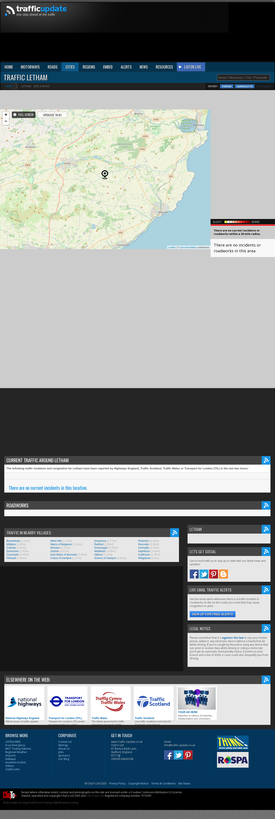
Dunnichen (12, 551)
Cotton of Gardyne (60, 558)
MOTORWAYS (30, 67)
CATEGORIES (12, 742)
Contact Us (65, 742)
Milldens (11, 544)
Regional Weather (16, 752)
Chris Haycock (95, 796)
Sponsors (64, 755)
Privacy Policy (117, 783)
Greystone (100, 540)
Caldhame (144, 554)
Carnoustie (263, 86)
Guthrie (54, 551)
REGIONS (89, 67)
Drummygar (101, 547)
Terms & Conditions (163, 783)
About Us (64, 748)
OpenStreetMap (188, 247)
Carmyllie (143, 547)
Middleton (99, 551)
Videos (9, 766)
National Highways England (24, 703)
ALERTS (126, 67)
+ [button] (6, 115)
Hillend (98, 554)
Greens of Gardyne (105, 558)
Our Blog (63, 759)
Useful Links (12, 769)
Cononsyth (12, 554)
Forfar (246, 86)
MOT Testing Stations (18, 748)
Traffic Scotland (154, 703)
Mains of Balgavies (61, 544)
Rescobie (143, 544)
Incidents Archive (15, 762)
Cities (8, 86)
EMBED (108, 67)
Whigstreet (144, 558)
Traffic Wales (111, 703)
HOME (9, 67)
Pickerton (143, 540)
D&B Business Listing (65, 802)
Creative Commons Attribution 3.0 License (156, 792)
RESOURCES (164, 67)
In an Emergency (15, 745)
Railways (10, 759)
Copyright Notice (138, 783)
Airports (10, 755)
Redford (99, 544)
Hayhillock (144, 551)
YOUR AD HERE (197, 700)
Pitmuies (11, 558)
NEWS (144, 67)
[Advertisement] (201, 33)
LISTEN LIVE (192, 67)
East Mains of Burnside (63, 554)
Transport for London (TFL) (67, 703)
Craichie (11, 547)
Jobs (61, 752)
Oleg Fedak (28, 802)
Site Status (184, 783)
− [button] (6, 121)
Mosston (55, 547)
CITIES (70, 67)
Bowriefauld (13, 540)
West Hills (56, 540)
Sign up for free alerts (212, 614)
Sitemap (63, 745)
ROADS (53, 67)
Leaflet (172, 247)
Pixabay (47, 802)
